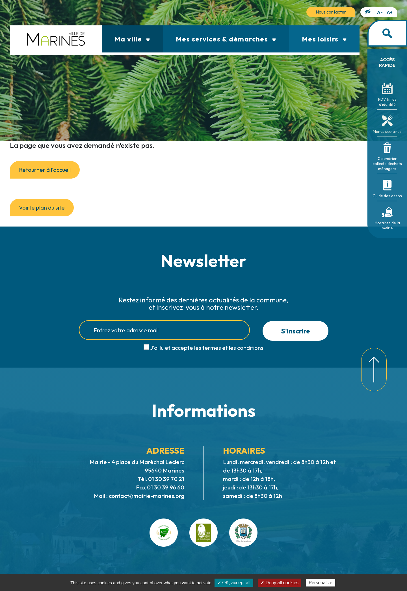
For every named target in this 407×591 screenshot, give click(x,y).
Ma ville (132, 39)
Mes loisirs (324, 39)
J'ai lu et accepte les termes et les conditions (206, 347)
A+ (390, 12)
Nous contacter (331, 12)
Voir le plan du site (42, 207)
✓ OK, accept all (233, 582)
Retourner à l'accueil (45, 169)
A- (380, 12)
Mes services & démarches (226, 39)
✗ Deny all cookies (279, 582)
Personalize (320, 582)
